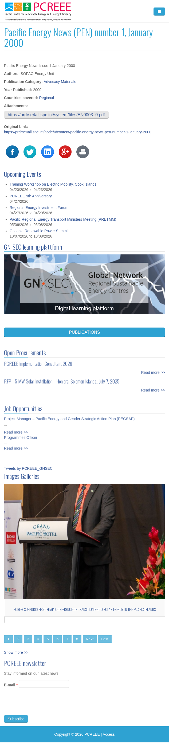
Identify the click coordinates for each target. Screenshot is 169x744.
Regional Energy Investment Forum (39, 207)
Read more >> (153, 369)
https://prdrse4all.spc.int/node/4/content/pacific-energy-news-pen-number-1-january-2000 (77, 132)
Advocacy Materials (60, 82)
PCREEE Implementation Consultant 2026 (38, 359)
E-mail (11, 688)
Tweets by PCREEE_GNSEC (28, 468)
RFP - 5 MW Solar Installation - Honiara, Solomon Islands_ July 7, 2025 (61, 377)
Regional (46, 98)
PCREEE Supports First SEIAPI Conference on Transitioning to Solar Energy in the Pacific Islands (85, 609)
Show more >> (16, 652)
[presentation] (44, 708)
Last (104, 639)
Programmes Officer (20, 434)
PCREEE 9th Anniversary (31, 196)
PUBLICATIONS (84, 332)
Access (109, 734)
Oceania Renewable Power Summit (39, 231)
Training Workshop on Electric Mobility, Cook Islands (53, 184)
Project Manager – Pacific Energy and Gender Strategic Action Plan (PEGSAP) (69, 415)
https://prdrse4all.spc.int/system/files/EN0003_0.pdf (56, 114)
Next (90, 639)
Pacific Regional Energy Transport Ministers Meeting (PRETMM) (63, 219)
